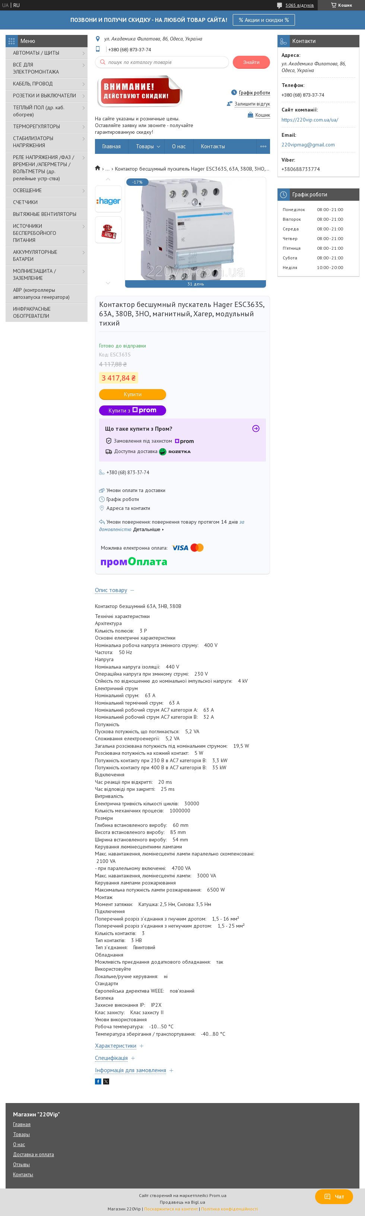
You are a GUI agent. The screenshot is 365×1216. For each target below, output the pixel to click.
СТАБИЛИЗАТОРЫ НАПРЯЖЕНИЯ (33, 142)
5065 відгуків (300, 5)
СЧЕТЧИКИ (25, 202)
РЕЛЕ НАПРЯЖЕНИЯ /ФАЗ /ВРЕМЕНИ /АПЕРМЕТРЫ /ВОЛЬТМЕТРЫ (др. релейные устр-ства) (43, 168)
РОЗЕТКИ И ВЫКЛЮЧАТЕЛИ (44, 95)
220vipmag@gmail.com (308, 144)
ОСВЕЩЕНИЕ (27, 190)
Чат (334, 1196)
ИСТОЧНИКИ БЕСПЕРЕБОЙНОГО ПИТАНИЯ (34, 233)
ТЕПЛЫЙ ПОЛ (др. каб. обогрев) (38, 111)
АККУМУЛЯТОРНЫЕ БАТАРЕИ (35, 255)
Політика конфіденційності (229, 1209)
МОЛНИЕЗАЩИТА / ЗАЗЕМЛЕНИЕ (34, 274)
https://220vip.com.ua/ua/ (310, 119)
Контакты (213, 146)
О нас (179, 146)
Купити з (132, 410)
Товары (145, 146)
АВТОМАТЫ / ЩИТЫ (36, 52)
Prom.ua (217, 1195)
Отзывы (21, 1164)
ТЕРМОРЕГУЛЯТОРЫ (36, 126)
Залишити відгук (252, 104)
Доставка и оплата (33, 1154)
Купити (133, 394)
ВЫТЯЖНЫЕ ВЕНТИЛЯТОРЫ (44, 214)
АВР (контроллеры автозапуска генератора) (41, 293)
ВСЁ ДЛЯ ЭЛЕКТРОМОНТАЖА (36, 68)
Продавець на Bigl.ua (182, 1202)
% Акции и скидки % (264, 19)
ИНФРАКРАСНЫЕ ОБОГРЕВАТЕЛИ (32, 312)
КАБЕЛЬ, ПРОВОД (33, 83)
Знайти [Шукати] (251, 62)
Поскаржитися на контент (171, 1209)
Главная (111, 146)
